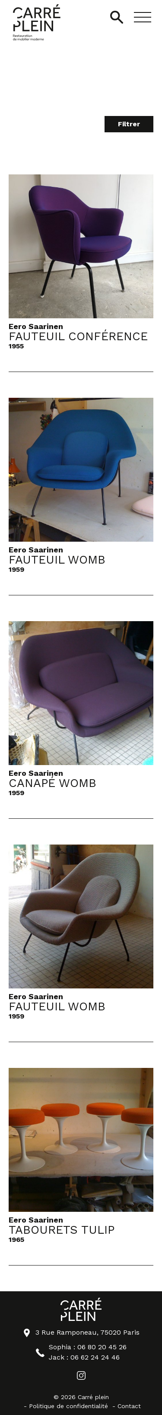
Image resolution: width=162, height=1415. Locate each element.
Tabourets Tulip (61, 1230)
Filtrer (129, 124)
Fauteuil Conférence (78, 337)
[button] (142, 17)
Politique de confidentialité (68, 1406)
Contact (129, 1406)
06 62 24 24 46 (95, 1357)
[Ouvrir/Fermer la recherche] (116, 17)
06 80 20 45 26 (102, 1347)
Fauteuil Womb (57, 560)
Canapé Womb (52, 784)
